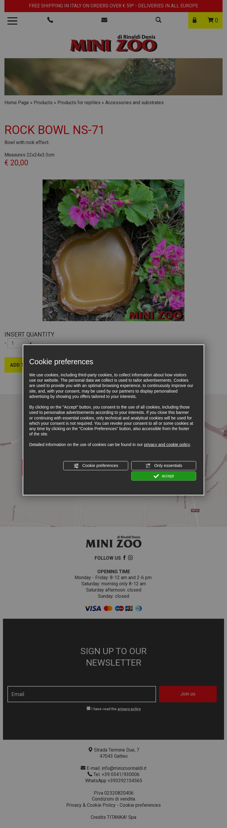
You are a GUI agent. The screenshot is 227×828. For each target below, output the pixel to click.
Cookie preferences (96, 465)
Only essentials (163, 465)
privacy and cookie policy (167, 444)
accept (164, 476)
